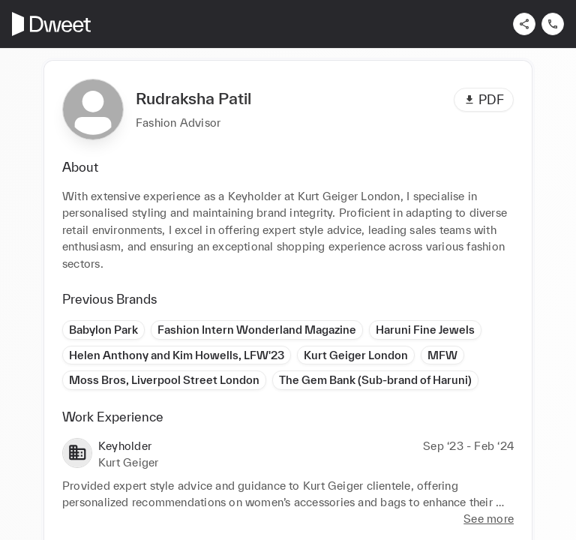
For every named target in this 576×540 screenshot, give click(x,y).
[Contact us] (553, 24)
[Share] (524, 24)
